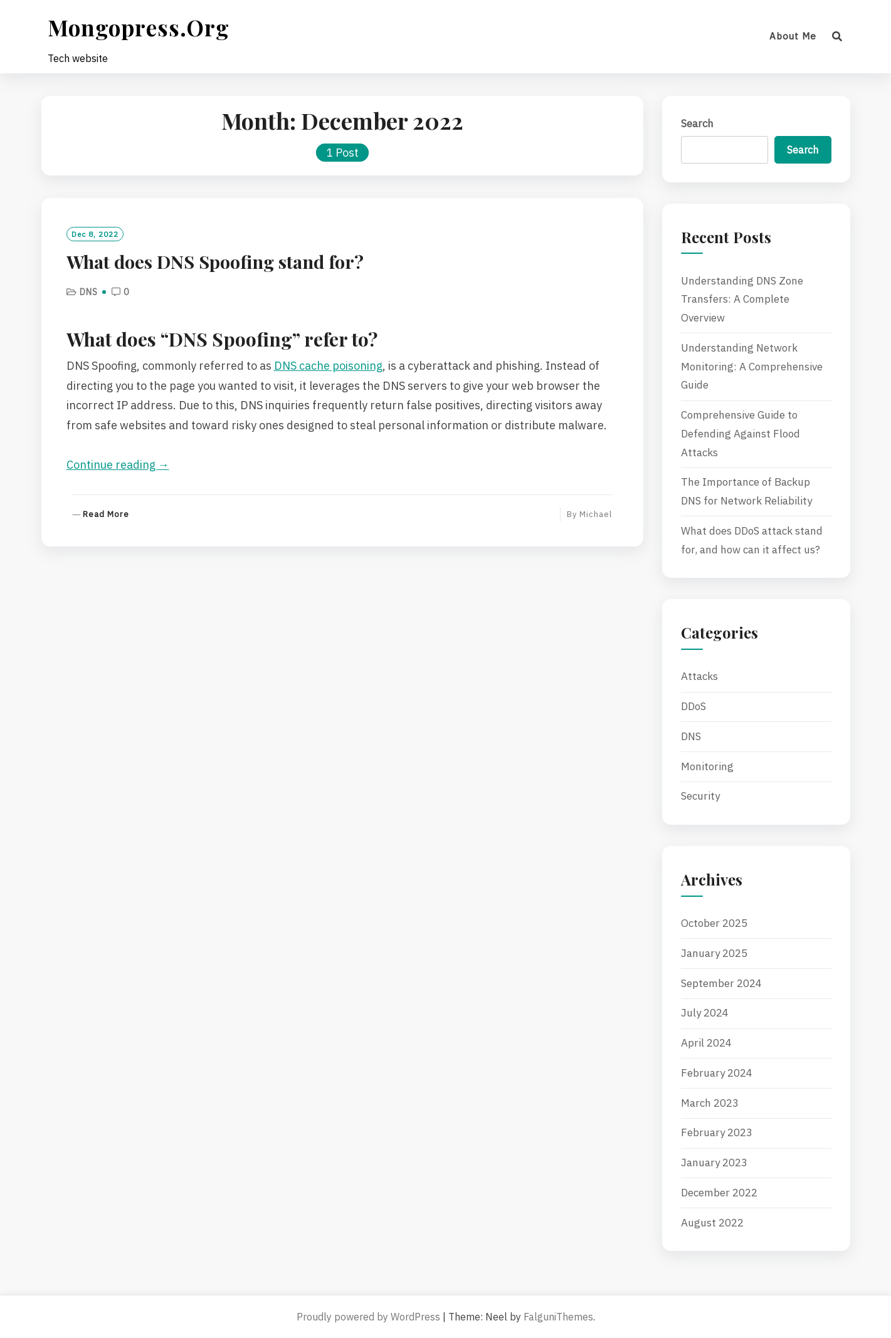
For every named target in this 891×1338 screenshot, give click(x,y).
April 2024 (706, 1043)
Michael (595, 514)
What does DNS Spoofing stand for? (215, 261)
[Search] (837, 36)
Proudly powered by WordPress (368, 1316)
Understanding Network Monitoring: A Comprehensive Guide (752, 366)
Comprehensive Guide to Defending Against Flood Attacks (740, 433)
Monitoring (707, 766)
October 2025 (714, 923)
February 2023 (716, 1132)
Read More (106, 515)
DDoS (693, 706)
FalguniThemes (558, 1316)
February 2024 (716, 1073)
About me (792, 36)
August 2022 (712, 1223)
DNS (89, 292)
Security (700, 796)
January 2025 (714, 953)
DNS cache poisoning (328, 365)
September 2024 (721, 983)
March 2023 (710, 1103)
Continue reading (117, 464)
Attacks (699, 676)
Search (697, 123)
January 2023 (714, 1162)
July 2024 (705, 1013)
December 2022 (719, 1192)
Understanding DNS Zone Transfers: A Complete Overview (742, 299)
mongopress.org (138, 27)
